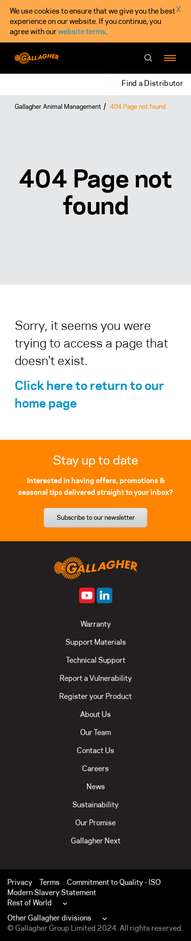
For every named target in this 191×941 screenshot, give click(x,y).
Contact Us (95, 750)
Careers (95, 768)
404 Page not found (138, 106)
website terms (82, 31)
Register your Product (95, 696)
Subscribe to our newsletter (96, 517)
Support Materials (95, 642)
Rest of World (29, 903)
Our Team (95, 732)
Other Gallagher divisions (49, 918)
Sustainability (95, 804)
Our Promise (95, 823)
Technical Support (96, 660)
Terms (50, 882)
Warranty (96, 624)
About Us (95, 714)
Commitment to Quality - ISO (114, 882)
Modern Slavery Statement (51, 892)
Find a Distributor (152, 83)
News (95, 786)
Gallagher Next (96, 841)
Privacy (19, 882)
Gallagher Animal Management (58, 106)
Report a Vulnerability (96, 678)
